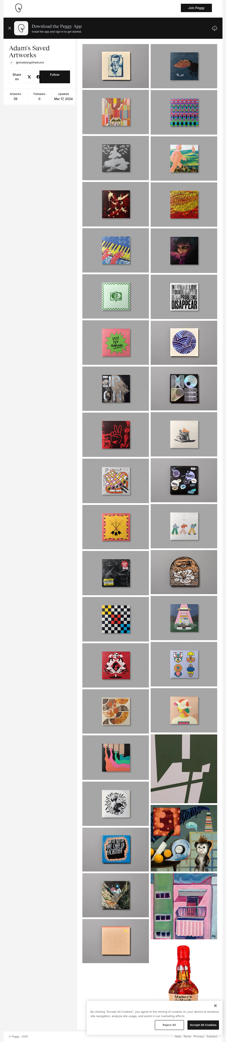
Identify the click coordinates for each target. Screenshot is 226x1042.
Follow (54, 74)
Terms (187, 1036)
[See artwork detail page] (115, 66)
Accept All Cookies (203, 1025)
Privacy (199, 1036)
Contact (212, 1036)
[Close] (215, 1005)
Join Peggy (196, 8)
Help (178, 1036)
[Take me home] (18, 8)
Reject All (169, 1025)
